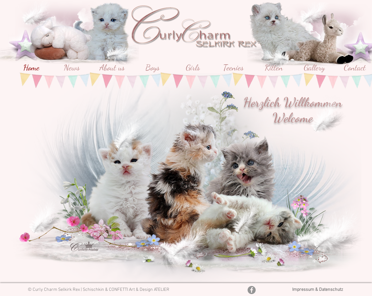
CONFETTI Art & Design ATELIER (139, 289)
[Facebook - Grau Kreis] (252, 290)
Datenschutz (331, 289)
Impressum (303, 289)
